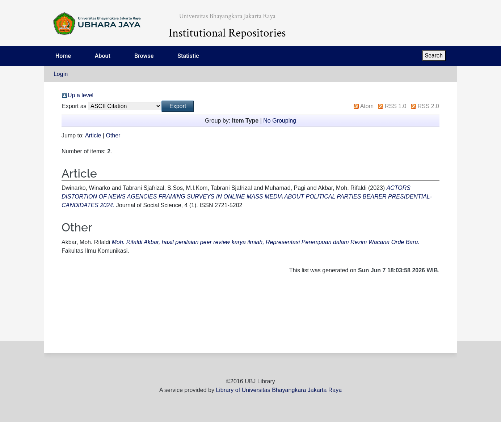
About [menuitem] (102, 55)
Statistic (188, 55)
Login (61, 74)
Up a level (80, 95)
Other (113, 135)
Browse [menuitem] (143, 55)
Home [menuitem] (63, 55)
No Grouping (279, 121)
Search (434, 55)
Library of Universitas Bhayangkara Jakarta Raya (279, 390)
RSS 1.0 (396, 106)
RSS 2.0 (428, 106)
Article (93, 135)
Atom (367, 106)
